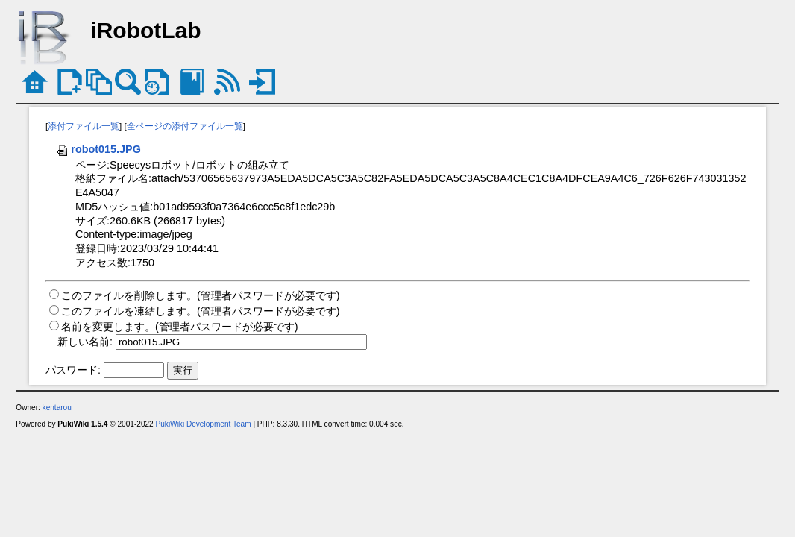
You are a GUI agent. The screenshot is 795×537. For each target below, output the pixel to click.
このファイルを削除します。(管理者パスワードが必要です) (200, 295)
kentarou (57, 407)
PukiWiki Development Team (203, 424)
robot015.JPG (98, 149)
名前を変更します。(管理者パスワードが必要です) (179, 327)
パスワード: (73, 370)
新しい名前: (85, 342)
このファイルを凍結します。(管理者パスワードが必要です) (200, 311)
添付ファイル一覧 (83, 126)
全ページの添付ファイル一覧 (185, 126)
